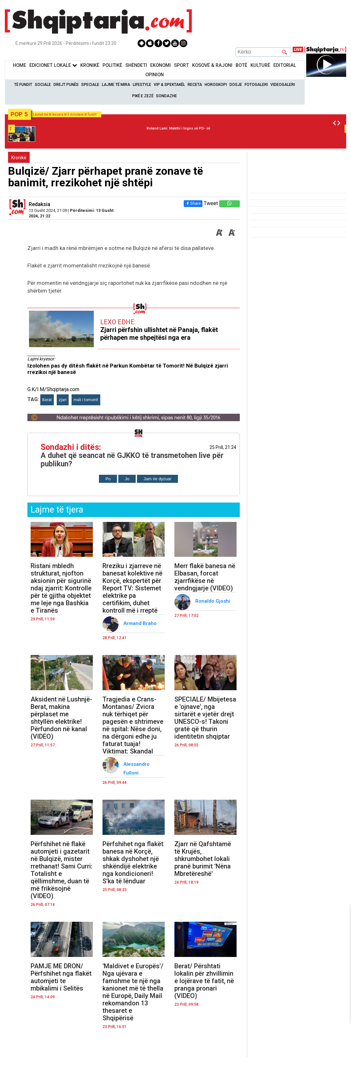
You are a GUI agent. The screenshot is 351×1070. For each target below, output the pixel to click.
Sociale (43, 84)
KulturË (260, 65)
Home (19, 65)
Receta (195, 84)
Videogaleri (282, 84)
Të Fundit (23, 84)
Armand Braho (140, 623)
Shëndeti (136, 65)
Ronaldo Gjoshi (213, 601)
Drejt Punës (66, 84)
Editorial (284, 65)
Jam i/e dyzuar (157, 478)
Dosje (235, 84)
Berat (47, 400)
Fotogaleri (256, 84)
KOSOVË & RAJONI (212, 65)
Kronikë (18, 157)
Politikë (112, 65)
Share (193, 203)
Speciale (90, 84)
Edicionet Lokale (53, 65)
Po (108, 478)
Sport (181, 65)
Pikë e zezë (142, 96)
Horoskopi (216, 84)
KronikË (89, 65)
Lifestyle (142, 84)
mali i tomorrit (85, 400)
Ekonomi (160, 65)
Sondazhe (166, 96)
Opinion (154, 75)
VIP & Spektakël (169, 84)
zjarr (63, 400)
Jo (127, 478)
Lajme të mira (116, 84)
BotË (241, 65)
